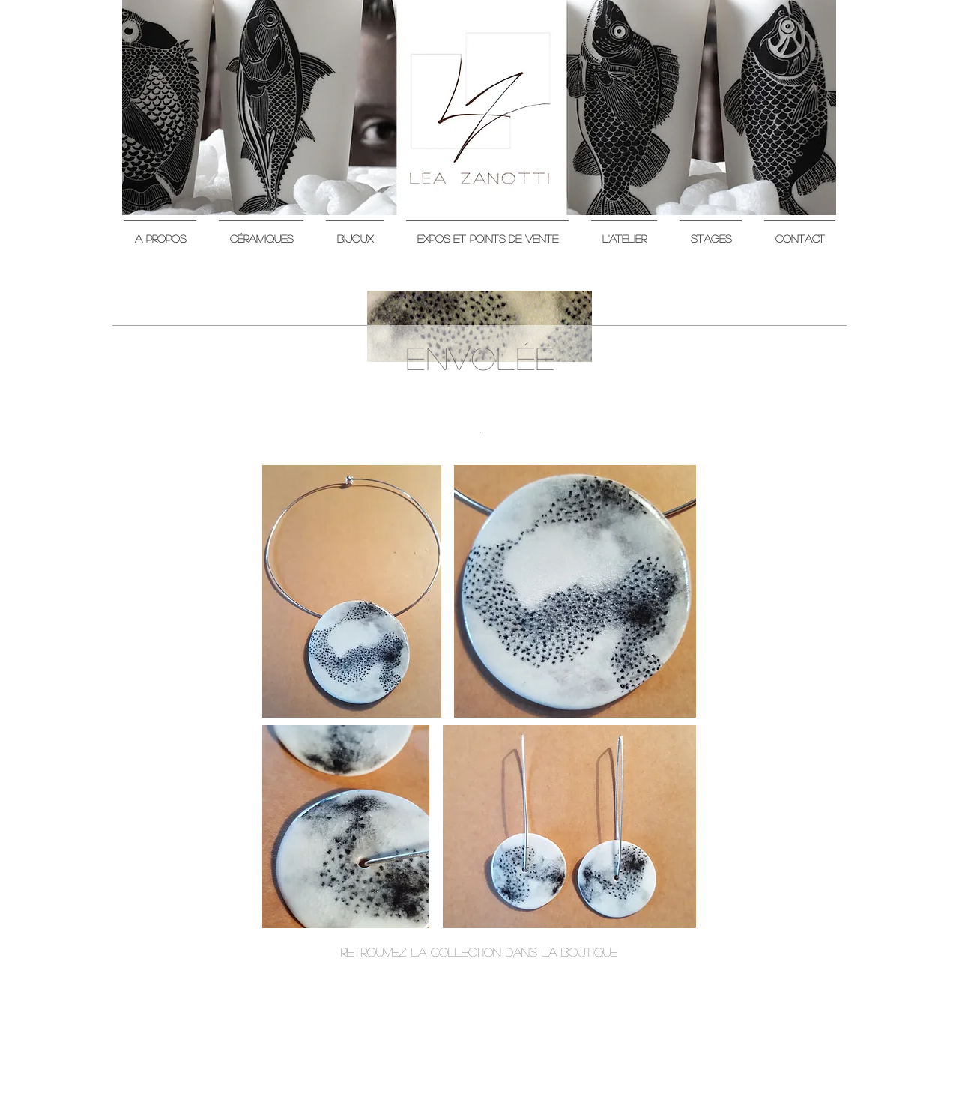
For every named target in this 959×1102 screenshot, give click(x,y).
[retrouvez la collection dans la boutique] (479, 952)
